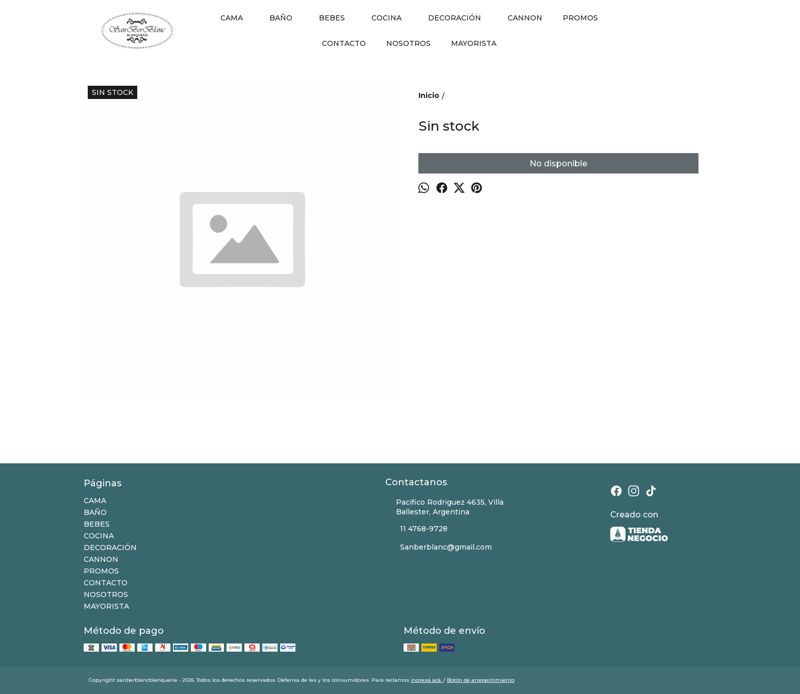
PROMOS (580, 17)
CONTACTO (344, 43)
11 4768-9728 (416, 529)
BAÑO (286, 17)
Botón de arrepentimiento (480, 680)
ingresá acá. (427, 680)
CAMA (236, 17)
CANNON (525, 17)
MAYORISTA (473, 43)
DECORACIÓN (459, 17)
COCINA (391, 17)
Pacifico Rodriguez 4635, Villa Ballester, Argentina (444, 507)
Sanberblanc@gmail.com (438, 547)
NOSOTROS (408, 43)
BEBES (337, 17)
